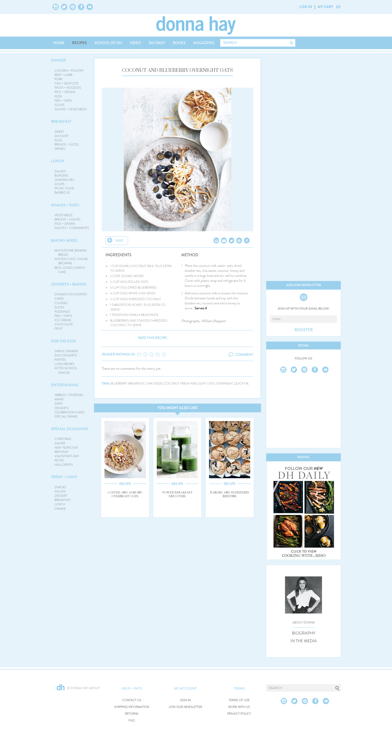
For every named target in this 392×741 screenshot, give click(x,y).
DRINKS (59, 149)
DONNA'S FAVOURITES (70, 294)
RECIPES (79, 43)
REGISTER (303, 330)
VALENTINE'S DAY (66, 456)
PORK (58, 79)
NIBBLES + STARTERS (68, 395)
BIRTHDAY (61, 452)
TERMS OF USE (239, 700)
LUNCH (57, 161)
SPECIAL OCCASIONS (69, 429)
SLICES (59, 307)
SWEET (59, 132)
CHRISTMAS (62, 439)
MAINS (59, 399)
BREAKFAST (61, 121)
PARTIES (60, 359)
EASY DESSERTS (65, 355)
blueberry (119, 384)
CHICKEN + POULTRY (69, 70)
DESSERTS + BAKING (68, 284)
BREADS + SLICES (66, 144)
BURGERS (61, 175)
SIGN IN (185, 700)
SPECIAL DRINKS (66, 416)
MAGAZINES (203, 43)
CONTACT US (131, 700)
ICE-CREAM (62, 320)
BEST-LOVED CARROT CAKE (70, 270)
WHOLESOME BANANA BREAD (70, 252)
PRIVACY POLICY (239, 714)
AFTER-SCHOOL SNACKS (65, 370)
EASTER (59, 443)
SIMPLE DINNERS (66, 351)
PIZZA (58, 96)
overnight (224, 384)
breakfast (136, 384)
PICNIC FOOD (64, 188)
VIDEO (135, 43)
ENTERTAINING (64, 385)
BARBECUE (62, 192)
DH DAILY (157, 43)
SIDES (58, 403)
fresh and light (193, 384)
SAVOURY (61, 136)
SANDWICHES (64, 180)
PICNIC (59, 460)
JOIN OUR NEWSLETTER (185, 707)
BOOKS (179, 43)
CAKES (59, 298)
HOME (58, 43)
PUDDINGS (62, 311)
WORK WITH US (239, 707)
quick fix (241, 384)
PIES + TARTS (63, 100)
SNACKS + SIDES (65, 205)
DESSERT (60, 495)
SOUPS (59, 105)
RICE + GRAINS (64, 92)
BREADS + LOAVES (67, 219)
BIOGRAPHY (303, 633)
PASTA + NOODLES (67, 87)
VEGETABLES (63, 215)
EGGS (58, 140)
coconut (171, 384)
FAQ (131, 720)
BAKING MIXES (64, 240)
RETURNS (131, 714)
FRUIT (58, 328)
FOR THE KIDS (63, 341)
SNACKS (60, 487)
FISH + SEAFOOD (66, 83)
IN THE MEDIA (303, 641)
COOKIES (61, 303)
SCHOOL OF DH (108, 43)
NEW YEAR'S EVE (66, 447)
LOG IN (306, 7)
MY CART (325, 7)
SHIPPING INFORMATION (131, 707)
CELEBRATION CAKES (69, 412)
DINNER (58, 60)
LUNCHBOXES (64, 364)
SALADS (60, 171)
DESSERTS (61, 408)
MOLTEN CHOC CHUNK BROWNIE (71, 261)
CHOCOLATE (63, 324)
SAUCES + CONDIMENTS (71, 228)
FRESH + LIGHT (64, 477)
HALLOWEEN (63, 464)
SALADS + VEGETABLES (70, 109)
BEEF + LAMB (63, 75)
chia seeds (154, 384)
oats (211, 384)
